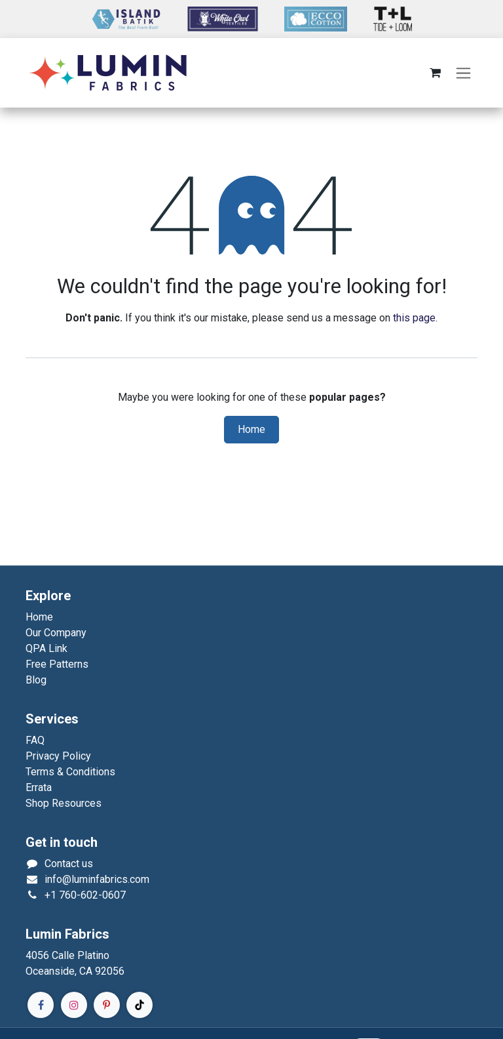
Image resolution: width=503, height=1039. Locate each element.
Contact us (69, 863)
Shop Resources (64, 803)
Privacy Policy (58, 756)
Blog (36, 680)
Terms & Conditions (70, 771)
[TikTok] (139, 1005)
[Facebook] (41, 1005)
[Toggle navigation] (463, 73)
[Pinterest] (107, 1005)
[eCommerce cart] (434, 72)
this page (414, 318)
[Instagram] (74, 1005)
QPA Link (46, 648)
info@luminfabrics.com (97, 879)
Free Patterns (57, 664)
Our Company (56, 632)
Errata (39, 787)
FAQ (35, 740)
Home (251, 430)
